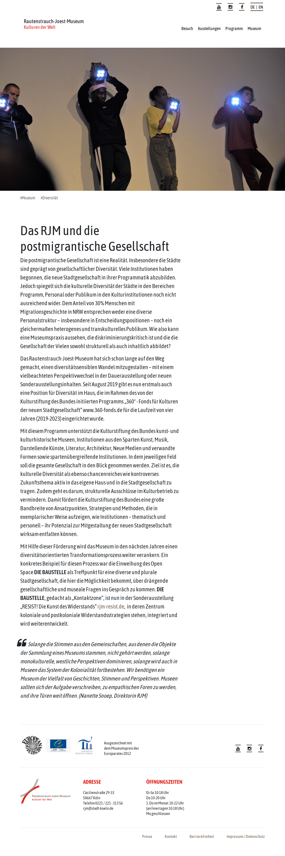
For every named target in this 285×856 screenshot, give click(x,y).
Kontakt (171, 836)
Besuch (187, 28)
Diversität (50, 198)
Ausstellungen (209, 28)
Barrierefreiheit (202, 836)
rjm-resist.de (110, 606)
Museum (254, 28)
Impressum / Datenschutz (246, 836)
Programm (234, 28)
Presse (147, 836)
